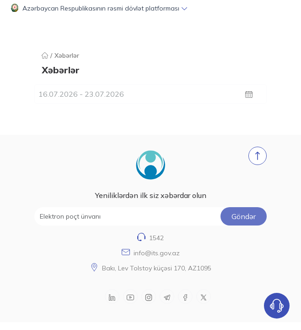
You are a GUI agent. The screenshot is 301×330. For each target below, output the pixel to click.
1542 (156, 238)
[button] (150, 8)
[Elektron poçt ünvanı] (150, 216)
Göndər (243, 216)
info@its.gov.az (157, 253)
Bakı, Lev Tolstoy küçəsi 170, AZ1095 (156, 268)
